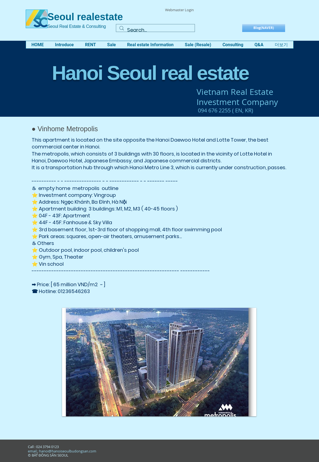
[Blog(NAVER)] (263, 28)
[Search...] (155, 30)
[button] (64, 44)
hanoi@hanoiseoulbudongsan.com (67, 451)
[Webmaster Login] (179, 10)
